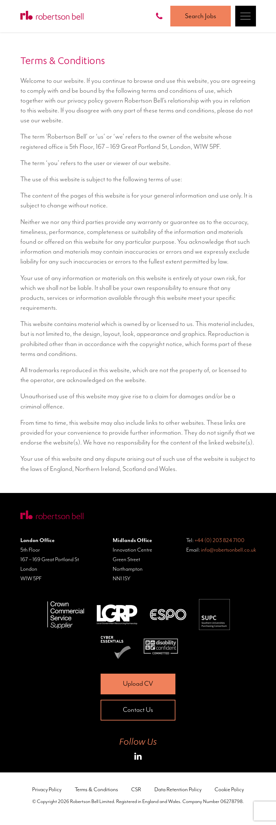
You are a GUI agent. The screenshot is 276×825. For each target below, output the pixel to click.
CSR (136, 789)
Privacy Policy (46, 789)
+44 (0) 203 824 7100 (219, 540)
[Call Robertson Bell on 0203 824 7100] (160, 16)
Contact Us (138, 710)
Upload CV (138, 683)
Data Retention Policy (178, 789)
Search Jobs (200, 16)
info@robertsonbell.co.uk (228, 549)
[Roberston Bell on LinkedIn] (138, 757)
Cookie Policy (229, 789)
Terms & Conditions (96, 789)
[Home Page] (51, 16)
